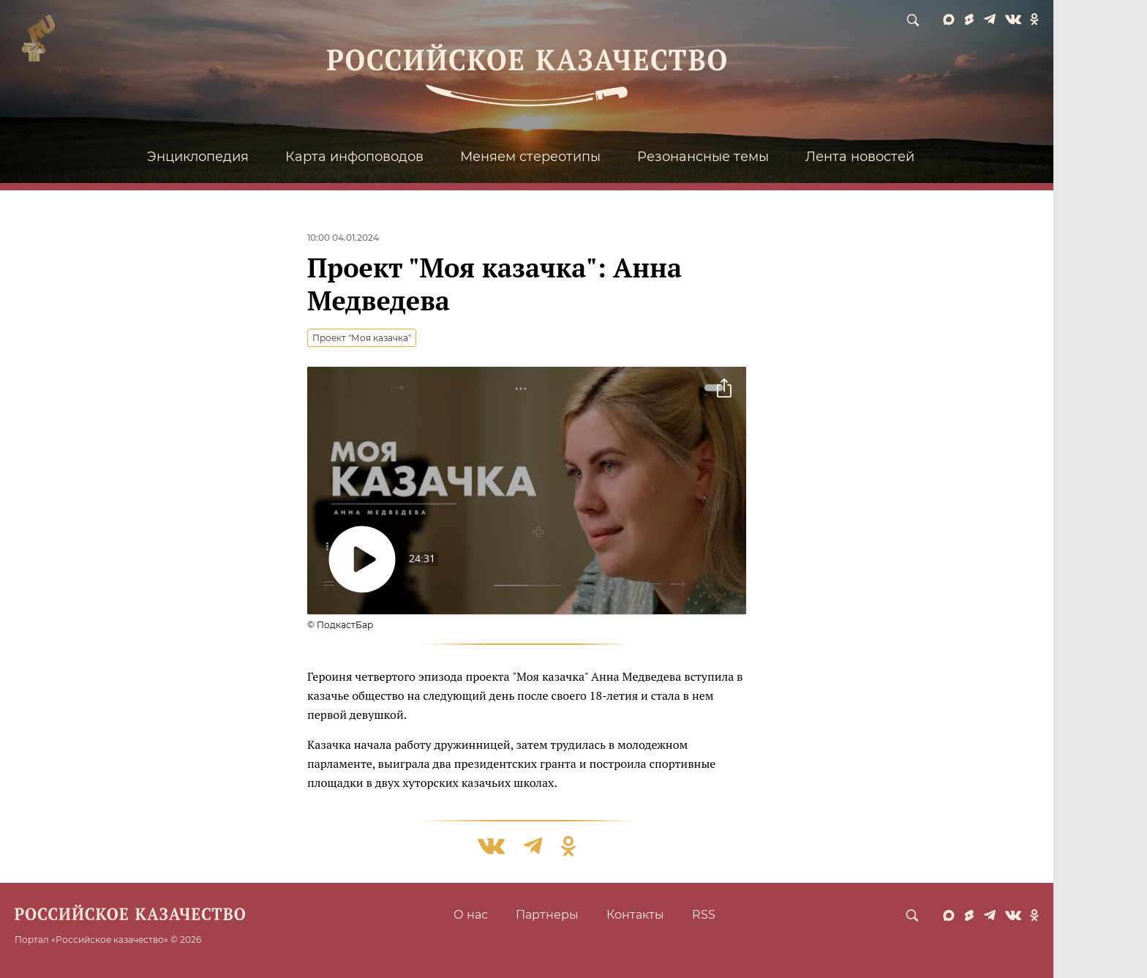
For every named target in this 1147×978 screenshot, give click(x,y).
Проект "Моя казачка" (361, 337)
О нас (471, 915)
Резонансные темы (703, 157)
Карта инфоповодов (354, 157)
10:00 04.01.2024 (343, 237)
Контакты (635, 915)
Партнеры (547, 915)
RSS (703, 915)
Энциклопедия (198, 157)
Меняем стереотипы (530, 157)
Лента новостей (859, 157)
